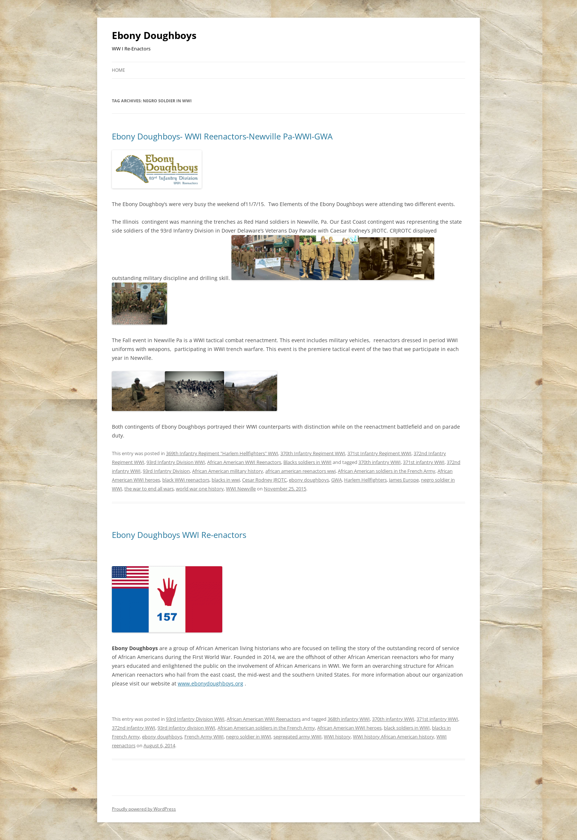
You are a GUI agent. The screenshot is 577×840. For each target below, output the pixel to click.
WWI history (337, 736)
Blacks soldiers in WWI (307, 462)
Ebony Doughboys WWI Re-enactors (179, 534)
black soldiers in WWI (407, 727)
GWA (336, 479)
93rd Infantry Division (166, 471)
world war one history (200, 488)
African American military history (227, 471)
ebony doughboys (309, 479)
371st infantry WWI (424, 462)
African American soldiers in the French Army (386, 471)
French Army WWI (204, 736)
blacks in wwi (226, 479)
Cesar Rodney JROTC (264, 479)
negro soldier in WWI (248, 736)
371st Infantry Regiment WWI (379, 453)
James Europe (404, 479)
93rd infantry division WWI (186, 727)
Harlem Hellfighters (365, 479)
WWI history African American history (393, 736)
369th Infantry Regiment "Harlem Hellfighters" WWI (222, 453)
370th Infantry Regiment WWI (312, 453)
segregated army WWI (297, 736)
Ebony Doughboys (154, 35)
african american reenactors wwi (300, 471)
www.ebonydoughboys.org (210, 683)
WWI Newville (241, 488)
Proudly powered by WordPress (144, 809)
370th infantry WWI (379, 462)
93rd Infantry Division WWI (175, 462)
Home (118, 70)
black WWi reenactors (185, 479)
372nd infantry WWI (133, 727)
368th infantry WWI (349, 719)
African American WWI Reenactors (244, 462)
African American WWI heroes (349, 727)
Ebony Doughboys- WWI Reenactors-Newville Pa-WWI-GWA (222, 136)
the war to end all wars (149, 488)
